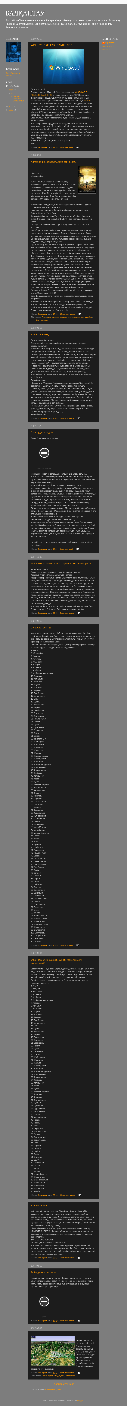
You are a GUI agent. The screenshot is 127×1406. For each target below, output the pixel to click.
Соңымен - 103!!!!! (41, 627)
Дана (44, 1316)
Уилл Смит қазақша (39, 320)
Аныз (44, 317)
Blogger (80, 1400)
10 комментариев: (68, 314)
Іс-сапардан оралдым (42, 432)
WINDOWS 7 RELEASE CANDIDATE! (51, 45)
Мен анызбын (86, 317)
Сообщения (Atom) (53, 1390)
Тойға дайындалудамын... (44, 1272)
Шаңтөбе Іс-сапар (44, 468)
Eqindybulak (70, 1376)
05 (12, 93)
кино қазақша (53, 317)
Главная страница (63, 1384)
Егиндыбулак (47, 1376)
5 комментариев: (67, 418)
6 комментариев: (67, 1258)
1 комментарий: (67, 549)
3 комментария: (67, 945)
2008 (11, 106)
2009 (11, 90)
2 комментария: (67, 147)
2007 (11, 110)
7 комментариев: (67, 1373)
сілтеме (87, 101)
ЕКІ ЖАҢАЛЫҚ (40, 334)
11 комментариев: (68, 1195)
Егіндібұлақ (59, 1376)
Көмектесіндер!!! (40, 1205)
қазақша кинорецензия (70, 317)
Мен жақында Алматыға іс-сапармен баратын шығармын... (62, 563)
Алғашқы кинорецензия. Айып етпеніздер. (53, 161)
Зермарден (110, 43)
